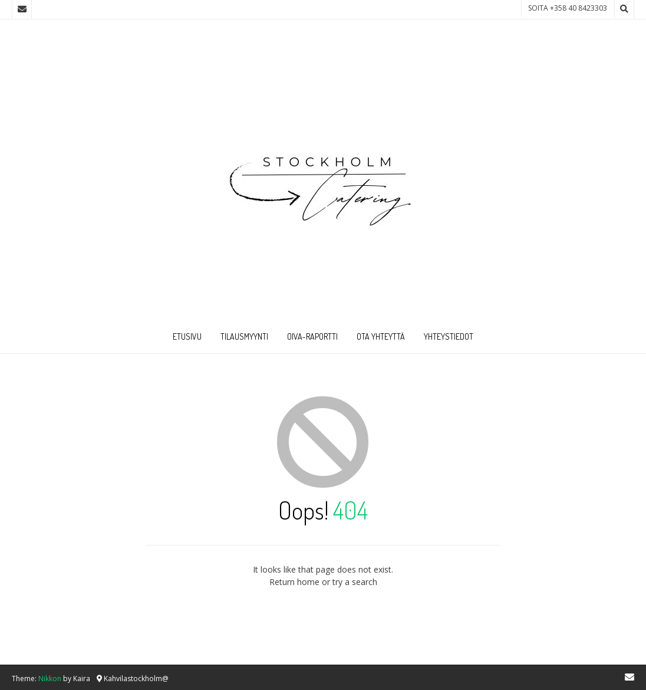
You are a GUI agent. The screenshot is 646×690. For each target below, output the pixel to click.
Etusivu (187, 336)
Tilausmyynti (244, 336)
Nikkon (49, 678)
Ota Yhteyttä (381, 336)
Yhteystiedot (448, 336)
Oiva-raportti (312, 336)
